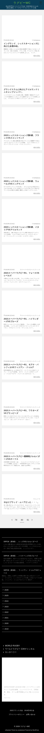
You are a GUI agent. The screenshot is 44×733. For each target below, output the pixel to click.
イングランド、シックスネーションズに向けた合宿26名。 (21, 45)
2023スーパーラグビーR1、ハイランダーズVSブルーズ (21, 320)
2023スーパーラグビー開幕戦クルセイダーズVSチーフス (22, 457)
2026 (7, 590)
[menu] (40, 3)
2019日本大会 (29, 710)
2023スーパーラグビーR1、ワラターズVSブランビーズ (21, 411)
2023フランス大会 (16, 710)
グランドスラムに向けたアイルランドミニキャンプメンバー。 (21, 90)
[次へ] (32, 520)
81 (28, 520)
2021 (7, 618)
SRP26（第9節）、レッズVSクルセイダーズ (21, 541)
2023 (7, 607)
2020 (7, 623)
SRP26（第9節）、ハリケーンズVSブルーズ (21, 556)
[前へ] (12, 520)
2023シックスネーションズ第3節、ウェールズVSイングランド (21, 182)
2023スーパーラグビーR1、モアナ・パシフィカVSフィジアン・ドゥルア (21, 366)
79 (16, 520)
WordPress (36, 730)
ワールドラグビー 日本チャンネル (19, 649)
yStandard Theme (10, 730)
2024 (7, 601)
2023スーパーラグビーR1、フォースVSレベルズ (21, 274)
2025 (7, 595)
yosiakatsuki (21, 730)
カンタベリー (11, 652)
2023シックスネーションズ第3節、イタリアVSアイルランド (21, 228)
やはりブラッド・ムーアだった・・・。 (21, 502)
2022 (7, 612)
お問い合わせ (30, 714)
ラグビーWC (22, 2)
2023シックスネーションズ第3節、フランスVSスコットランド (21, 136)
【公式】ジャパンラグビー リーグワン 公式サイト (22, 681)
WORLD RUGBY (12, 646)
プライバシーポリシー (16, 714)
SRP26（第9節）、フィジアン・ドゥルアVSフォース (22, 571)
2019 (7, 629)
